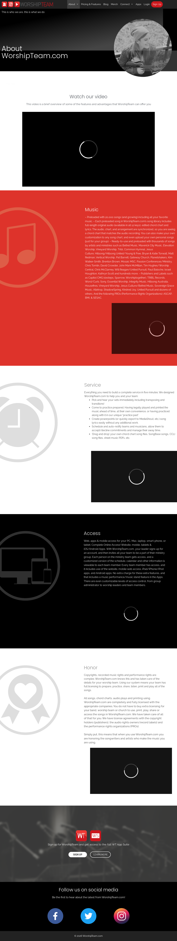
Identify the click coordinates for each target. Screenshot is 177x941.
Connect (127, 4)
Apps (138, 4)
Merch (114, 4)
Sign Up (157, 4)
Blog (105, 4)
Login (147, 4)
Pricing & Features (91, 4)
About (74, 4)
